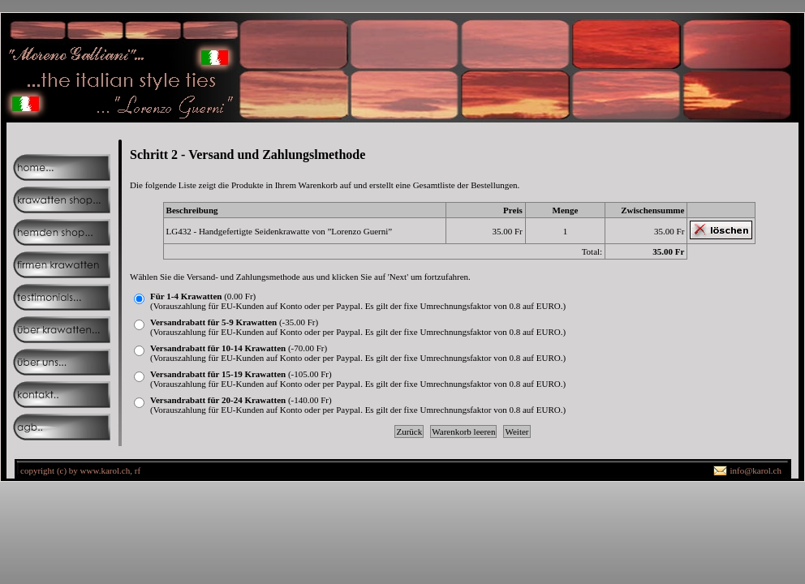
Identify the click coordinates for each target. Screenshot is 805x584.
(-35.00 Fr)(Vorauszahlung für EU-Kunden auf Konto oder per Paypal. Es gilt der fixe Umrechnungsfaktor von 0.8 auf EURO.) (358, 327)
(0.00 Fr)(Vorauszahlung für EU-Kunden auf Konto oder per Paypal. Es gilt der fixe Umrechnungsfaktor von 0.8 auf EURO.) (358, 301)
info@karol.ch (755, 470)
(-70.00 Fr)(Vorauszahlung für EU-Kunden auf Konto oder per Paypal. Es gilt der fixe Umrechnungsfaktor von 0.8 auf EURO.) (358, 353)
